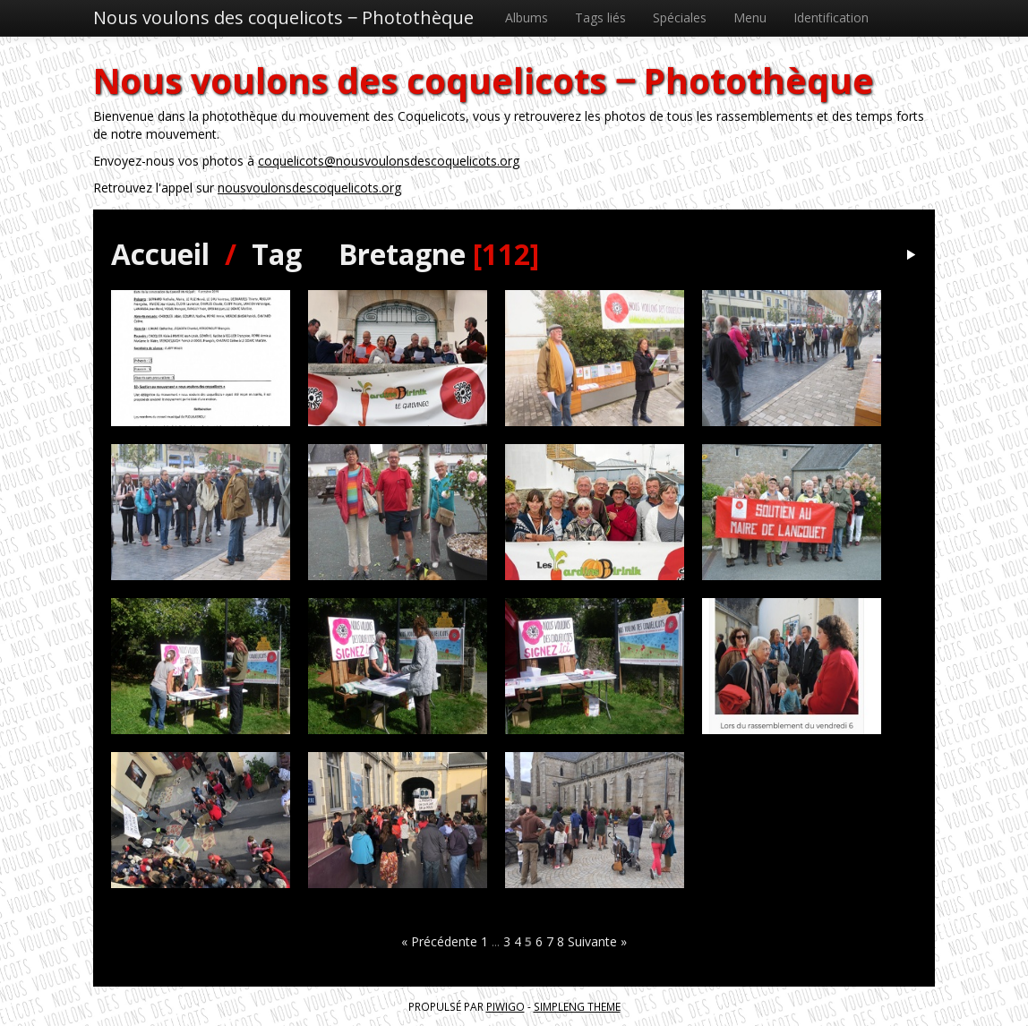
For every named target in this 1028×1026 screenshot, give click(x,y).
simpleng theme (577, 1006)
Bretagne (402, 254)
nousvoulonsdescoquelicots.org (309, 187)
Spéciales (680, 17)
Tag (277, 254)
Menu (750, 17)
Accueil (160, 254)
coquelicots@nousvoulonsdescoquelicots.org (388, 160)
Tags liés (600, 17)
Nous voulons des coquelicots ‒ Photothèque (283, 17)
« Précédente (439, 941)
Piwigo (505, 1006)
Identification (831, 17)
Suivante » (597, 941)
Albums (526, 17)
